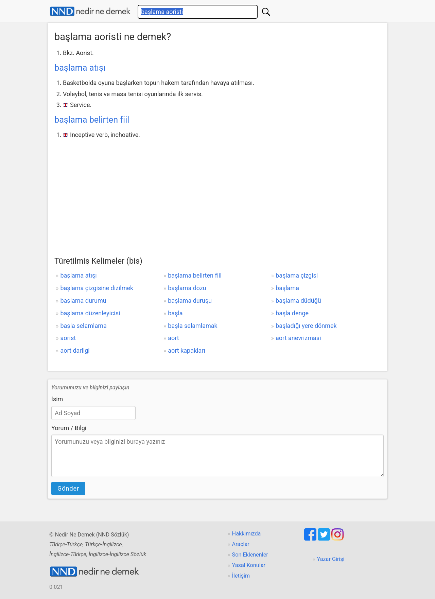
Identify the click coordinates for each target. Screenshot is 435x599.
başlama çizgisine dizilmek (96, 288)
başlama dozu (187, 288)
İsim (57, 399)
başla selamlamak (192, 325)
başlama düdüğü (298, 300)
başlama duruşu (190, 300)
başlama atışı (79, 68)
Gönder (68, 488)
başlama (287, 288)
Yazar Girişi (331, 559)
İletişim (241, 575)
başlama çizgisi (297, 275)
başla (175, 313)
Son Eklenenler (250, 554)
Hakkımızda (246, 533)
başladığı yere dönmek (306, 325)
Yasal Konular (248, 565)
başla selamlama (83, 325)
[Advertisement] (217, 191)
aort (173, 337)
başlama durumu (83, 300)
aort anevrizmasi (298, 337)
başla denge (292, 313)
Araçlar (240, 544)
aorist (68, 337)
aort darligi (74, 350)
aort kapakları (186, 350)
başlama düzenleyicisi (90, 313)
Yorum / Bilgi (68, 427)
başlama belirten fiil (91, 120)
